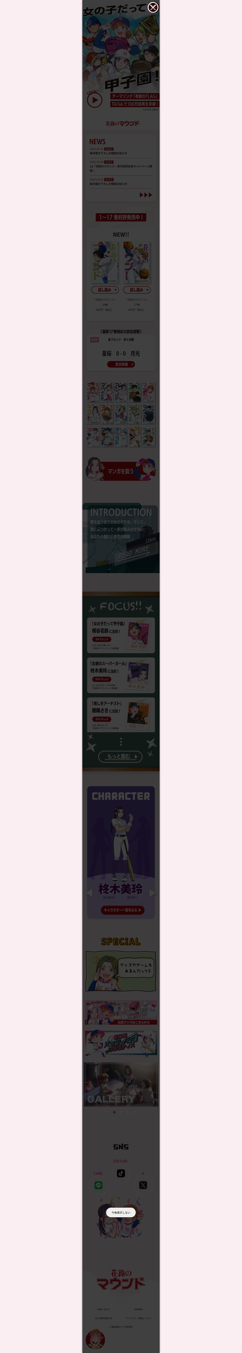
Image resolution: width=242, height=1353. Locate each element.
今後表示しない (121, 1212)
